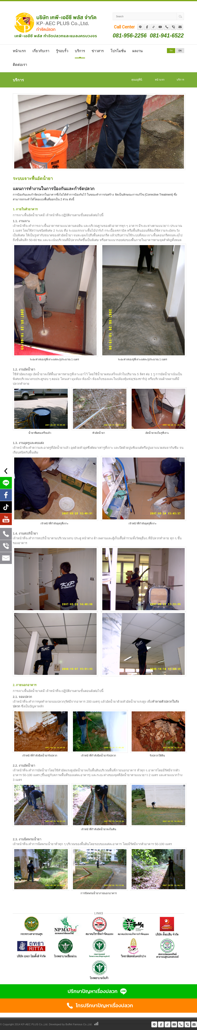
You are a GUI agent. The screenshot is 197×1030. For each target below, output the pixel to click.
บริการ (80, 51)
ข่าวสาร (98, 51)
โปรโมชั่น (118, 51)
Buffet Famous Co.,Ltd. (79, 1024)
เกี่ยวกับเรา (40, 51)
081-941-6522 (167, 35)
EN (180, 50)
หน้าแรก (19, 51)
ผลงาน (137, 51)
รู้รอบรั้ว (62, 51)
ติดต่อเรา (20, 65)
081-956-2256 (130, 35)
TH (171, 50)
